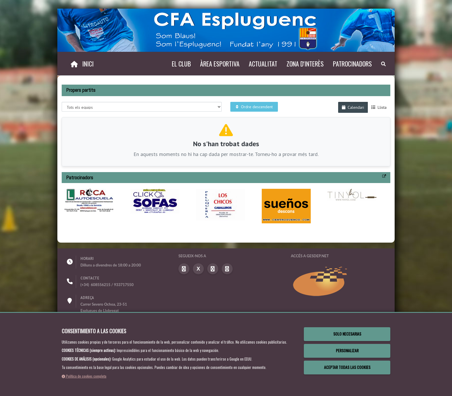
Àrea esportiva (220, 63)
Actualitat (263, 63)
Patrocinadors (352, 63)
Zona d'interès (305, 63)
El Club (181, 63)
